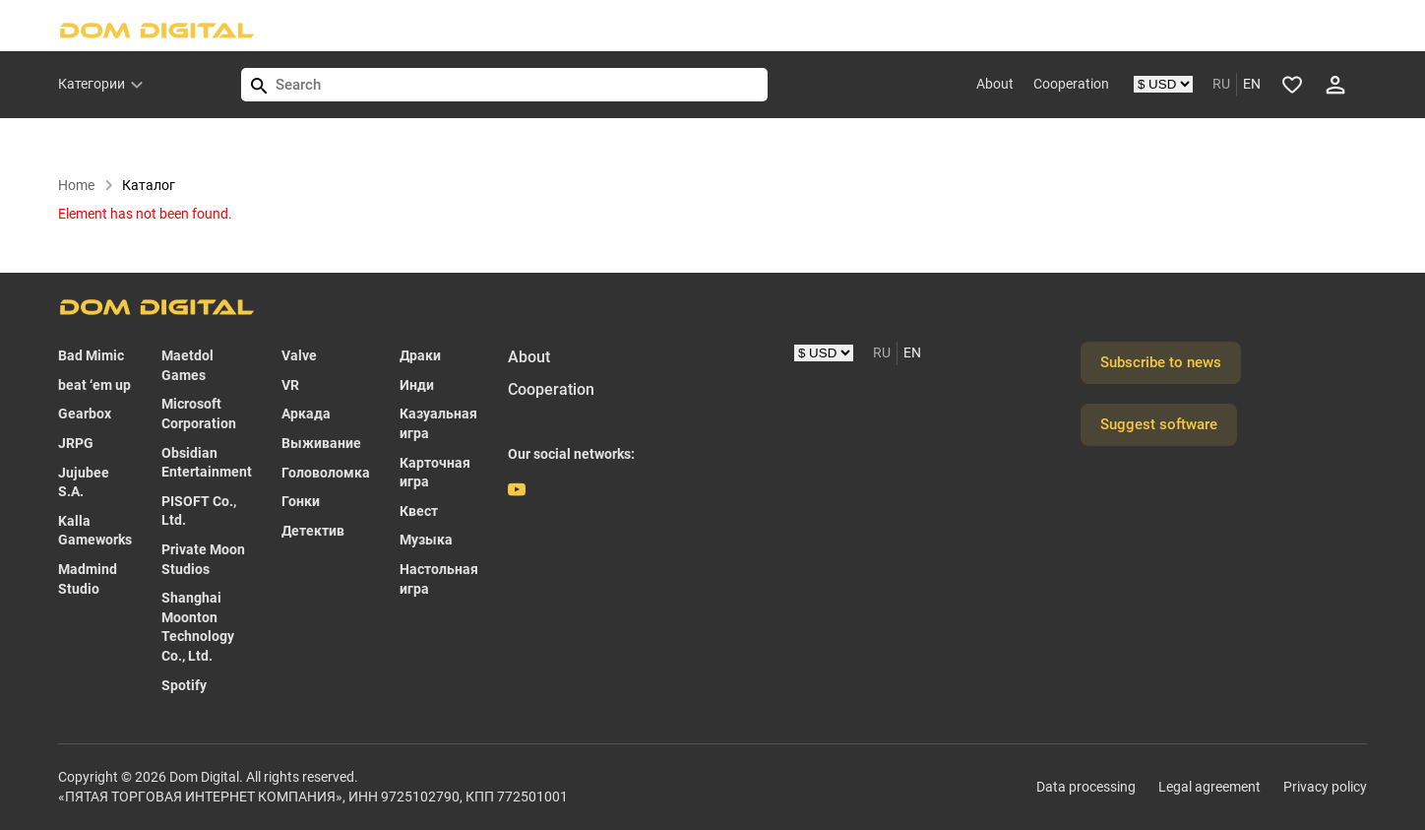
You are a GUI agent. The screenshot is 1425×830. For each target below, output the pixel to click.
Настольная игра (439, 579)
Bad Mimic (91, 355)
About (995, 84)
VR (290, 385)
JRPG (75, 443)
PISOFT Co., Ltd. (198, 511)
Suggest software (1158, 424)
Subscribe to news (1160, 362)
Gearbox (84, 413)
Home (86, 185)
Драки (420, 355)
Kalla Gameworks (95, 530)
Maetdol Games (187, 365)
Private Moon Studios (203, 559)
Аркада (306, 413)
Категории (91, 84)
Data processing (1086, 787)
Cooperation (1071, 84)
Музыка (426, 539)
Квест (419, 511)
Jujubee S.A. (83, 482)
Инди (417, 385)
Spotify (184, 685)
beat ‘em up (94, 385)
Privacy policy (1325, 787)
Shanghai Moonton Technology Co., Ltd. (197, 627)
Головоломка (325, 472)
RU (1221, 84)
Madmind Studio (87, 579)
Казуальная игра (438, 423)
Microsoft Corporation (198, 413)
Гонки (300, 501)
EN (1252, 84)
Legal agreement (1209, 787)
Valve (299, 355)
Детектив (312, 531)
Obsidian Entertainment (206, 462)
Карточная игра (435, 472)
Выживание (321, 443)
